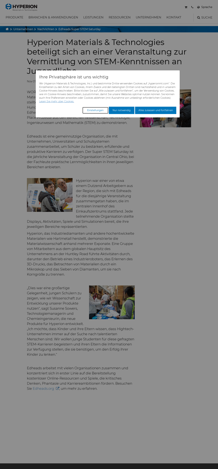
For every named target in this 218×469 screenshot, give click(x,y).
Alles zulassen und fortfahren (155, 110)
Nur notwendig (122, 110)
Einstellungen (95, 110)
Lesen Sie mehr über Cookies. (56, 101)
